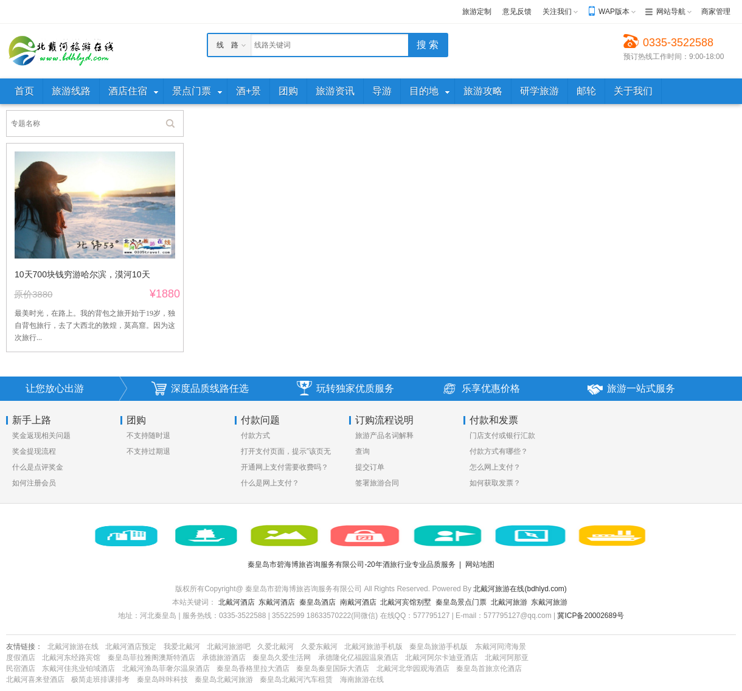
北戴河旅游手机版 (373, 646)
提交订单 (369, 467)
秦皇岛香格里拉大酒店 (253, 668)
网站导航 (670, 11)
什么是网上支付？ (270, 483)
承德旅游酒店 (224, 657)
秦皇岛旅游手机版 (438, 646)
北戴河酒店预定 (130, 646)
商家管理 (715, 11)
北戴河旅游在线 (73, 646)
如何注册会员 (34, 483)
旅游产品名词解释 (384, 435)
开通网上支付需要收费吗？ (284, 467)
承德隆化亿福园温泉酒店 (358, 657)
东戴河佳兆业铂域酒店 (78, 668)
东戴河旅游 (549, 602)
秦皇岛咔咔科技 (162, 679)
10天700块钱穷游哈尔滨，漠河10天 (82, 274)
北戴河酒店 (236, 602)
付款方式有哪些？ (499, 451)
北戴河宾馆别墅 (405, 602)
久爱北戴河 (275, 646)
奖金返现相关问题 (41, 435)
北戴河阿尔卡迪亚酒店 (441, 657)
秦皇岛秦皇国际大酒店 (332, 668)
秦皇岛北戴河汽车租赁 (296, 679)
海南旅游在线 (362, 679)
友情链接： (24, 646)
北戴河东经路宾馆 (71, 657)
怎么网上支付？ (495, 467)
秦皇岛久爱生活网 (281, 657)
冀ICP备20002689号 (590, 615)
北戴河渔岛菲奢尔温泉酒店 (166, 668)
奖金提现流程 (34, 451)
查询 (362, 451)
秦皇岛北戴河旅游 (224, 679)
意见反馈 (517, 11)
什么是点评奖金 (37, 467)
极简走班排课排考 (100, 679)
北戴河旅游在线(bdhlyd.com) (519, 589)
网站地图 (479, 564)
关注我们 (557, 11)
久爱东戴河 (319, 646)
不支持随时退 (148, 435)
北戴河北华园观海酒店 (412, 668)
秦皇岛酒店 (317, 602)
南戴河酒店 (358, 602)
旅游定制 (476, 11)
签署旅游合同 (377, 483)
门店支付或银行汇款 (502, 435)
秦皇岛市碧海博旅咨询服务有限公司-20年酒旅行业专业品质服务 (351, 564)
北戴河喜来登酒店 (35, 679)
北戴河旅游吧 (229, 646)
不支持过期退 (148, 451)
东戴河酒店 (276, 602)
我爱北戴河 (182, 646)
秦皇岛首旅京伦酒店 (489, 668)
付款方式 (255, 435)
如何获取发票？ (495, 483)
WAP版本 (613, 11)
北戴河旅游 (509, 602)
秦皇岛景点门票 (461, 602)
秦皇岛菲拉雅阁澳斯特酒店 (151, 657)
